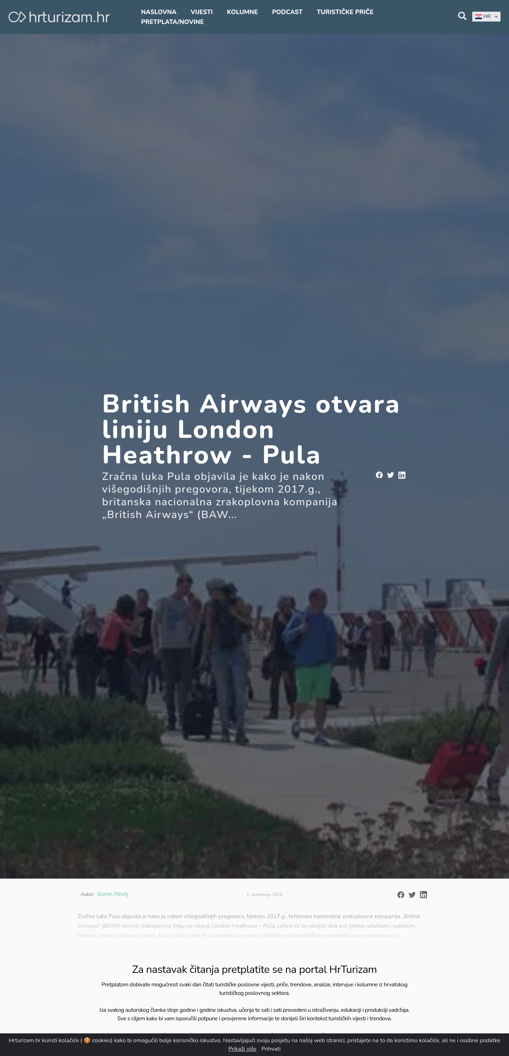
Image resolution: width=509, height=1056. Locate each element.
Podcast (287, 12)
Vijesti (201, 12)
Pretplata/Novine (172, 22)
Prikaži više (242, 1049)
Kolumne (242, 12)
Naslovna (158, 12)
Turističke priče (345, 12)
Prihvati (270, 1049)
